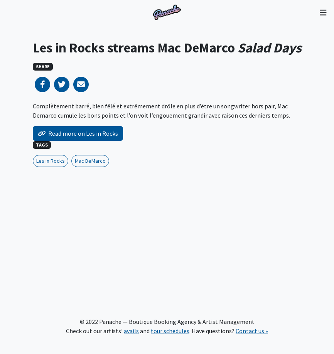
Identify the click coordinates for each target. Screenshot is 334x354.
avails (131, 331)
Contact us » (252, 331)
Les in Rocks (50, 160)
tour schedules (170, 331)
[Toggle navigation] (323, 12)
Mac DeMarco (90, 160)
